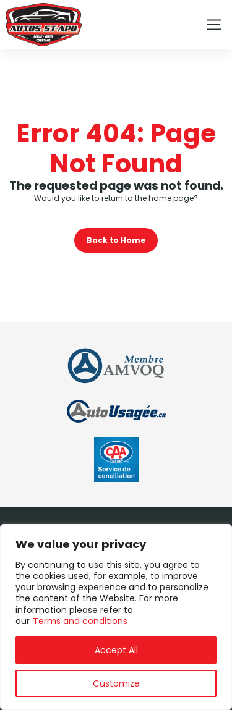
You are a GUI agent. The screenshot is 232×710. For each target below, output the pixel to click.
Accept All (116, 650)
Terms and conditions (80, 621)
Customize (116, 683)
